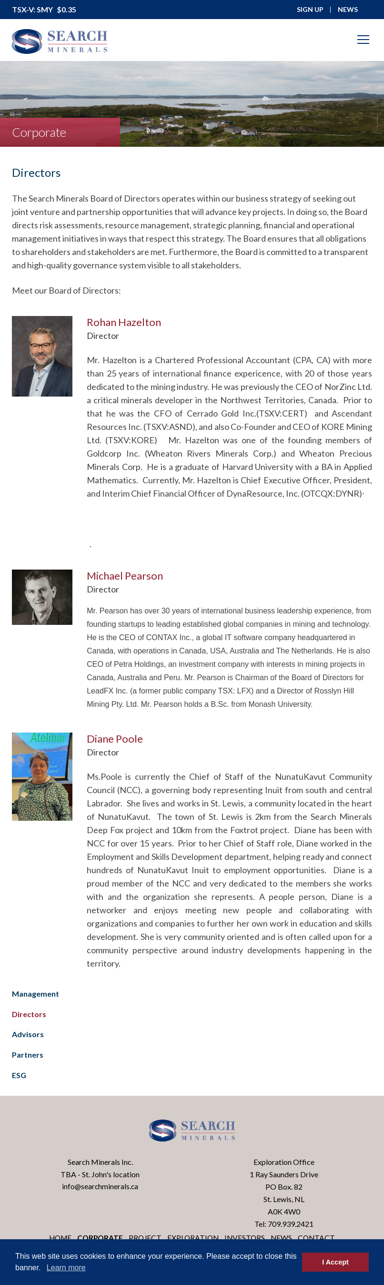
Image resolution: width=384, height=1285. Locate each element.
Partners (27, 1054)
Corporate (98, 1238)
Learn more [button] (66, 1268)
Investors (247, 1238)
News (284, 1238)
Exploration (194, 1238)
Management (35, 993)
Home (57, 1238)
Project (145, 1238)
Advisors (28, 1034)
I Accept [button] (335, 1262)
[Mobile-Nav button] (363, 40)
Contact (320, 1238)
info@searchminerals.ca (100, 1186)
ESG (19, 1075)
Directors (29, 1014)
